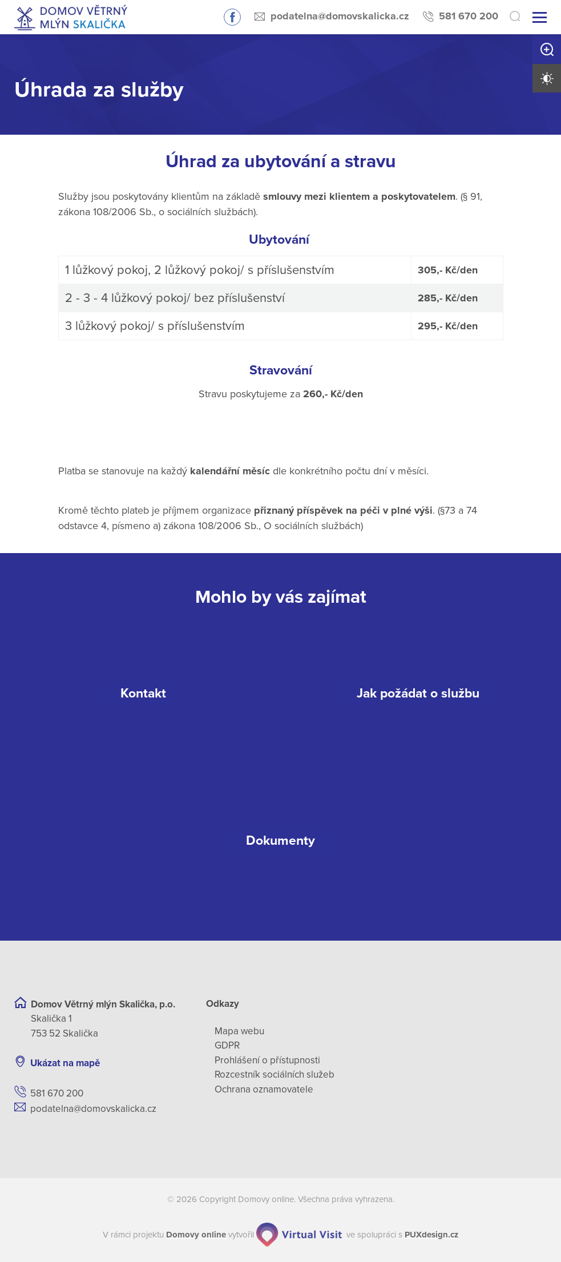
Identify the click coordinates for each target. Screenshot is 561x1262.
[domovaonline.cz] (196, 1234)
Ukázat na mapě (65, 1063)
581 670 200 (468, 16)
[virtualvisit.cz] (299, 1235)
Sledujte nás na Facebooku (232, 17)
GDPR (227, 1045)
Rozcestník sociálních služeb (274, 1074)
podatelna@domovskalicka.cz (340, 16)
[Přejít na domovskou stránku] (70, 17)
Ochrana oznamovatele (264, 1089)
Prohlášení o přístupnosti (267, 1060)
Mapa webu (239, 1031)
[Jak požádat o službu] (418, 694)
